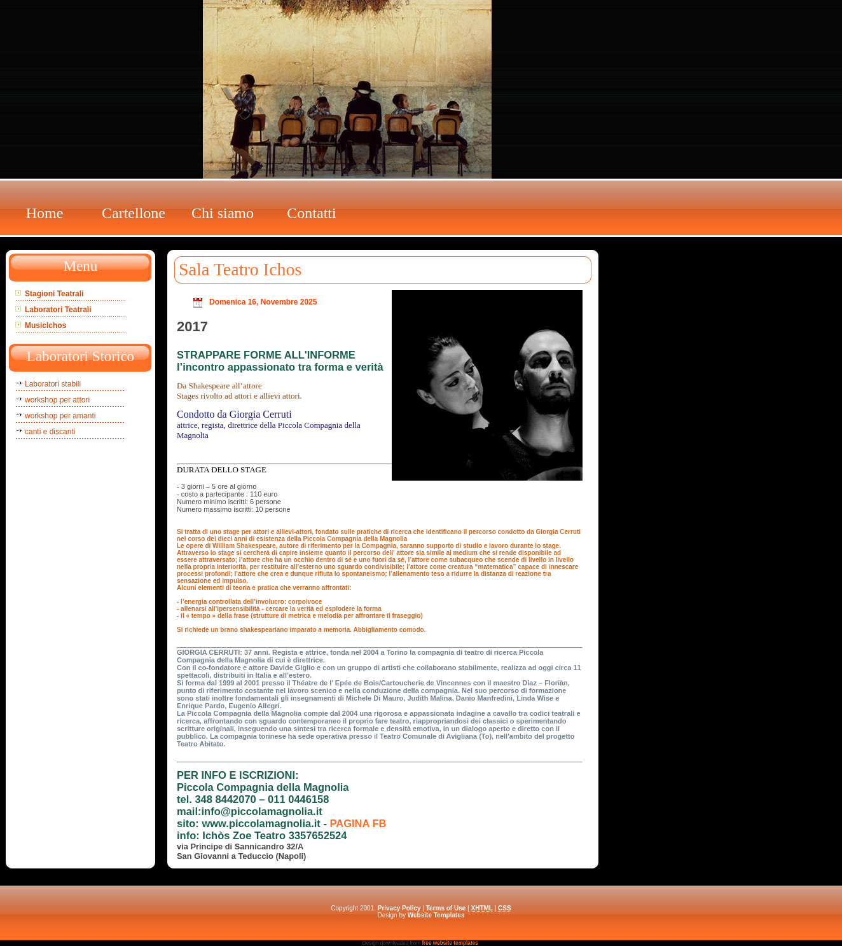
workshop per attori (57, 399)
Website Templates (436, 915)
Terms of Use (446, 908)
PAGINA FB (358, 823)
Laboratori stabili (53, 384)
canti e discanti (50, 431)
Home (45, 213)
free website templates (450, 943)
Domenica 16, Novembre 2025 (263, 302)
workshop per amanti (60, 415)
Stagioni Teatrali (54, 293)
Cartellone (133, 213)
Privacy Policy (399, 908)
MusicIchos (45, 325)
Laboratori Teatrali (58, 309)
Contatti (311, 213)
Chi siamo (222, 213)
